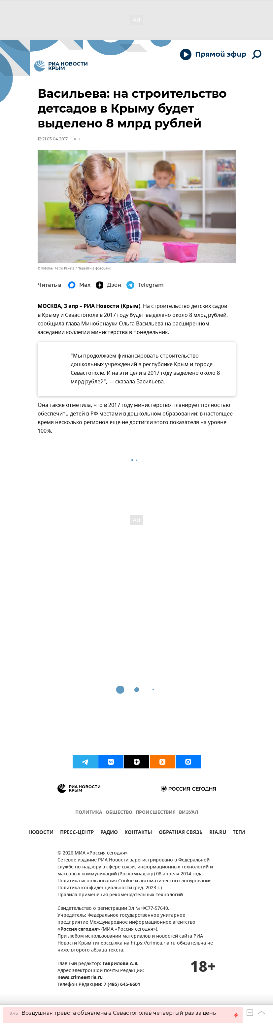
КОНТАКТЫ (138, 833)
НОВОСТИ (40, 833)
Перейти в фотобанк (94, 268)
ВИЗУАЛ (188, 812)
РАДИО (109, 833)
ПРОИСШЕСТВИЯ (156, 812)
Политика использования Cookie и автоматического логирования (134, 881)
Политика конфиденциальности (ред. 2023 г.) (109, 888)
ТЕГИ (239, 833)
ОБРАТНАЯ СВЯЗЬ (181, 833)
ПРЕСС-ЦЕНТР (77, 833)
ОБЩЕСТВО (119, 812)
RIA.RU (217, 833)
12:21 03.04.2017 (53, 138)
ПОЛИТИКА (88, 812)
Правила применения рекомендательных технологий (120, 895)
